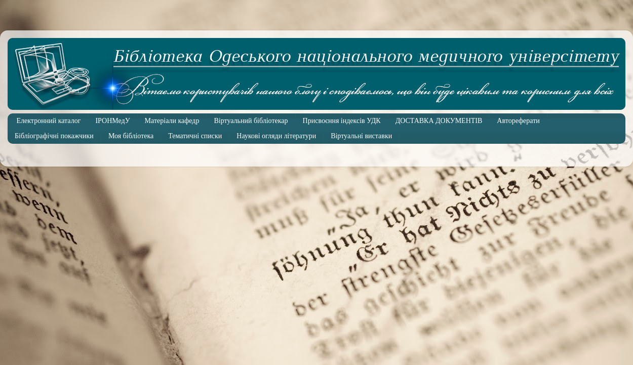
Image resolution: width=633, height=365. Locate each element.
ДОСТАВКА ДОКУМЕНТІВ (439, 121)
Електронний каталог (49, 121)
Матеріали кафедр (172, 121)
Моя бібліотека (130, 136)
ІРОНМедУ (112, 121)
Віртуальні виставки (361, 136)
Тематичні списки (195, 136)
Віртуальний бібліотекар (251, 121)
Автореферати (518, 121)
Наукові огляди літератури (276, 136)
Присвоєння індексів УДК (342, 121)
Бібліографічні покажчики (54, 136)
